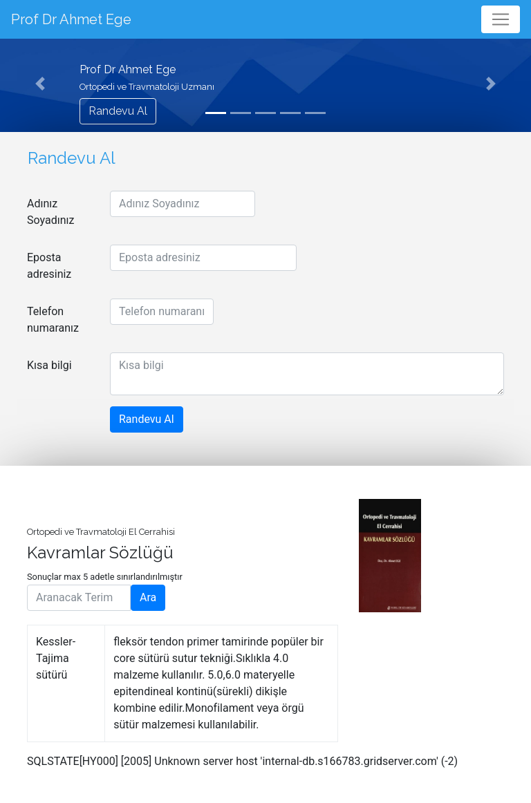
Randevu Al (117, 110)
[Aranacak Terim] (79, 598)
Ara (148, 597)
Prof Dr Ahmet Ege (71, 19)
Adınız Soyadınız (50, 212)
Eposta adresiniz (49, 266)
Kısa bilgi (49, 365)
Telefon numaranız (53, 319)
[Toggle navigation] (500, 19)
